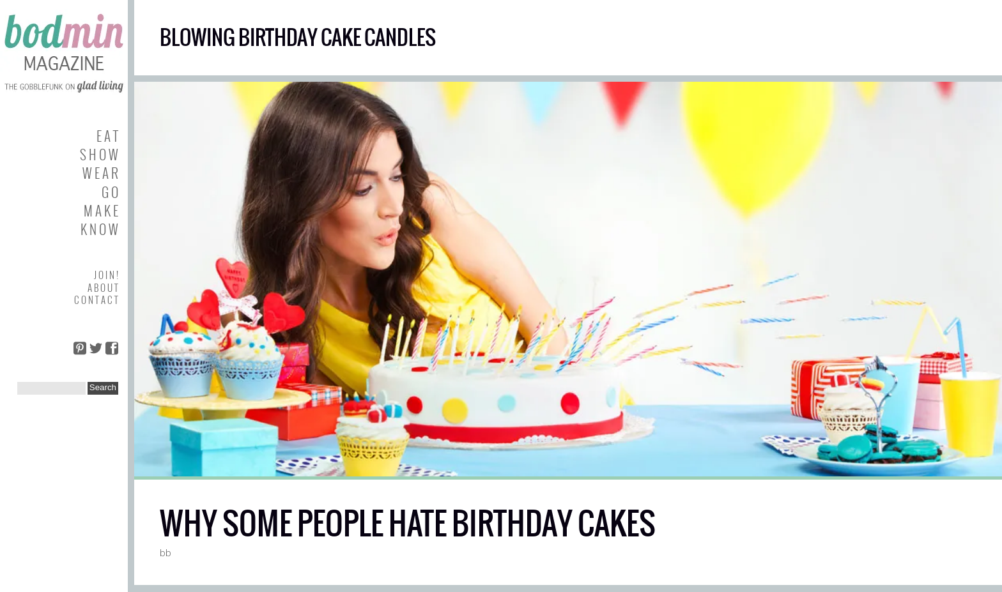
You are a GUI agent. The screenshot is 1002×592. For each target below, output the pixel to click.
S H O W (99, 154)
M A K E (101, 210)
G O (110, 192)
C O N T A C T (96, 299)
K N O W (99, 229)
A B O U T (103, 287)
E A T (107, 136)
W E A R (100, 173)
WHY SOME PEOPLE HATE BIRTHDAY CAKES (408, 523)
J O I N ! (106, 275)
